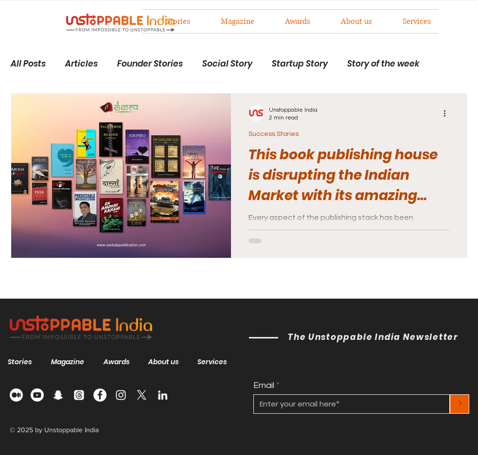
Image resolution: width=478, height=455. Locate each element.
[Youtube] (37, 395)
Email (263, 385)
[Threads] (79, 395)
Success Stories (273, 134)
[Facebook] (99, 395)
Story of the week (383, 64)
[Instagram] (120, 395)
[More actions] (448, 113)
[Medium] (16, 395)
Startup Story (300, 64)
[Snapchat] (58, 395)
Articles (81, 64)
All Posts (28, 64)
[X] (141, 395)
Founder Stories (150, 64)
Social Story (227, 64)
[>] (459, 404)
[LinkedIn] (162, 395)
